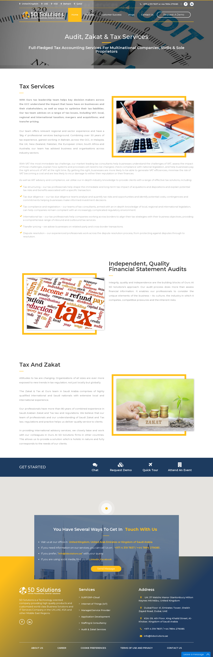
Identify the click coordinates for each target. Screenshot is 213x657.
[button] (106, 508)
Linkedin (94, 559)
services (89, 14)
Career (61, 648)
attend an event (180, 470)
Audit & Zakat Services (93, 629)
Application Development (95, 616)
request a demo (173, 14)
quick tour (150, 470)
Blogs (131, 14)
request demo (121, 470)
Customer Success (111, 14)
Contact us (147, 14)
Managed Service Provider (95, 610)
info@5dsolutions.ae (70, 553)
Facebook (106, 559)
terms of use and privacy (136, 648)
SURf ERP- (90, 597)
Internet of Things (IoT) (94, 603)
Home (74, 14)
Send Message (106, 568)
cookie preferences (93, 648)
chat (95, 470)
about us (37, 648)
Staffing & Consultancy (93, 623)
